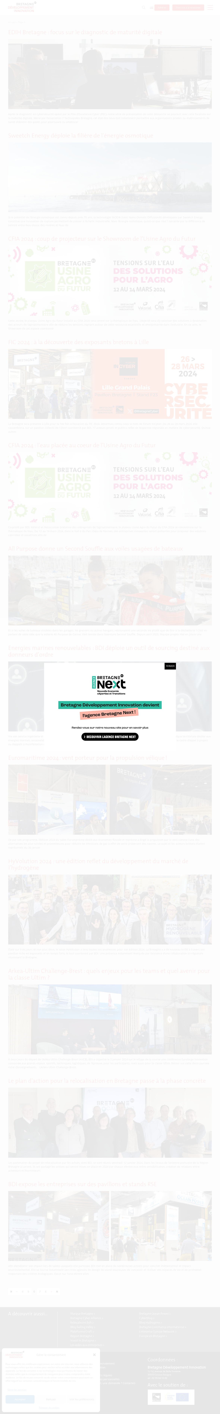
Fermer (170, 666)
